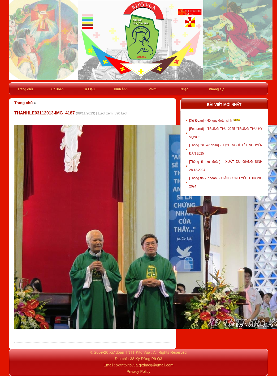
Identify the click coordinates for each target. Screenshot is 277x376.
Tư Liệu (89, 89)
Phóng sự (216, 89)
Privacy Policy (138, 371)
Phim (152, 89)
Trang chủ (25, 89)
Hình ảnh (121, 89)
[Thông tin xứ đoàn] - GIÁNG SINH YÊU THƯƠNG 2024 (225, 182)
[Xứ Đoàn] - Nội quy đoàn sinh (215, 120)
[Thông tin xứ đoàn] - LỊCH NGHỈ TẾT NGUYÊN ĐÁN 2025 (225, 149)
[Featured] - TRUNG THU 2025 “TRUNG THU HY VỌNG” (225, 133)
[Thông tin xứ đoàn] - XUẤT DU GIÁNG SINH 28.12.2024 (225, 166)
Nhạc (184, 89)
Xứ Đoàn (56, 89)
